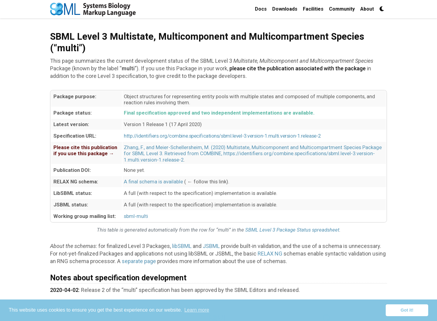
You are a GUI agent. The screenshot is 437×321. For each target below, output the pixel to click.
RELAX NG (270, 253)
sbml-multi (136, 216)
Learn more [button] (196, 310)
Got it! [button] (407, 310)
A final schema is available (153, 182)
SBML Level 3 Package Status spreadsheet (292, 230)
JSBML (211, 246)
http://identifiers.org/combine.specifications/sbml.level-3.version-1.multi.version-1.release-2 (222, 136)
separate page (139, 261)
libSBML (181, 246)
